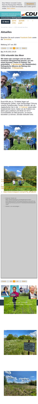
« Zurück (3, 48)
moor (4, 179)
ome (14, 21)
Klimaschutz (17, 68)
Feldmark (23, 107)
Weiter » (24, 48)
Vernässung (16, 64)
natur (15, 179)
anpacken (31, 179)
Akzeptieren (30, 4)
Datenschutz (28, 304)
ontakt (21, 21)
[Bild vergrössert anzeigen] (19, 85)
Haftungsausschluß (18, 304)
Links (14, 23)
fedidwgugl (6, 181)
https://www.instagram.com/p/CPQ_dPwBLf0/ (19, 192)
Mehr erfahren (11, 8)
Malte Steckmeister (23, 302)
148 (17, 48)
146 (11, 48)
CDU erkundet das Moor (21, 27)
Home (10, 27)
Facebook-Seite (26, 37)
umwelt (22, 179)
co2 (9, 179)
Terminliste (7, 39)
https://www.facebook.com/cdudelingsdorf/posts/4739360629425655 (18, 187)
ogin (20, 23)
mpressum (8, 304)
